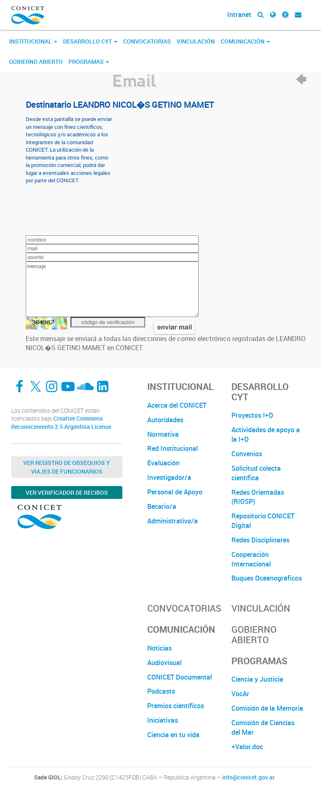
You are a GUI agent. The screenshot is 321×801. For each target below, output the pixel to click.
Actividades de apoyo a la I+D (265, 434)
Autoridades (165, 419)
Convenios (246, 453)
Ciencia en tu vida (173, 734)
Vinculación (196, 41)
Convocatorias (147, 41)
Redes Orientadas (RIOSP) (257, 497)
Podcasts (161, 691)
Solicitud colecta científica (256, 473)
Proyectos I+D (252, 415)
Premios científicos (175, 705)
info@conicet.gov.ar (248, 777)
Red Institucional (172, 448)
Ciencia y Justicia (257, 679)
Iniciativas (162, 720)
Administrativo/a (172, 520)
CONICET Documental (179, 677)
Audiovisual (164, 662)
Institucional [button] (33, 41)
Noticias (159, 648)
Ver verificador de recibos (67, 492)
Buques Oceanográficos (266, 578)
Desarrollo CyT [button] (90, 41)
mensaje (112, 289)
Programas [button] (88, 61)
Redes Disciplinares (260, 539)
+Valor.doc (247, 746)
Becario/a (161, 506)
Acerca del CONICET (177, 405)
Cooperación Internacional (251, 559)
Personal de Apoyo (174, 491)
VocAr (240, 693)
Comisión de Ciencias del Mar (262, 727)
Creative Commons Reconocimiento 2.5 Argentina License (61, 422)
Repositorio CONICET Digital (262, 520)
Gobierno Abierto (36, 61)
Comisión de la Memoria (267, 708)
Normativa (163, 434)
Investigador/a (169, 477)
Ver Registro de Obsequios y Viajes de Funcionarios (66, 467)
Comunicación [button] (245, 41)
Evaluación (163, 462)
